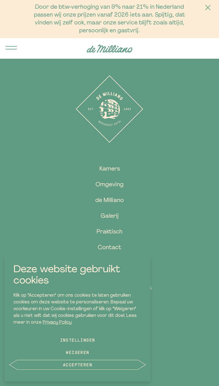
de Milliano (109, 200)
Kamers (109, 169)
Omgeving (109, 185)
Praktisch (109, 232)
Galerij (110, 216)
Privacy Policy (57, 322)
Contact (109, 248)
